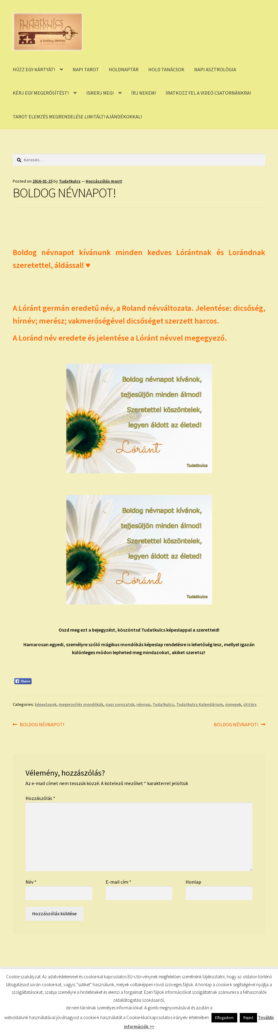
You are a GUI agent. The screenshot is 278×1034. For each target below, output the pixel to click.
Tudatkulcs (70, 181)
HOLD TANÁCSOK (166, 69)
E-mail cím (118, 882)
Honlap (193, 882)
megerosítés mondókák (81, 704)
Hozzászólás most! (104, 181)
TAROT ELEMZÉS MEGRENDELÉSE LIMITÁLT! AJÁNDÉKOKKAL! (77, 117)
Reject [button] (248, 1017)
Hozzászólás (40, 798)
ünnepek (233, 704)
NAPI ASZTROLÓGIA (215, 69)
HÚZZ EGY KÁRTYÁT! (34, 69)
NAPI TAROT (86, 69)
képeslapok (46, 704)
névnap (143, 704)
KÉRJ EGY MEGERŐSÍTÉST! (41, 93)
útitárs (250, 704)
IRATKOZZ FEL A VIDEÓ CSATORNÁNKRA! (208, 93)
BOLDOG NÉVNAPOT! (41, 725)
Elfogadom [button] (224, 1017)
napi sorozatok (119, 704)
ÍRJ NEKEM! (143, 93)
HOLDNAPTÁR (124, 69)
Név (31, 882)
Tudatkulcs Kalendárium (199, 704)
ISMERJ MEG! (100, 93)
